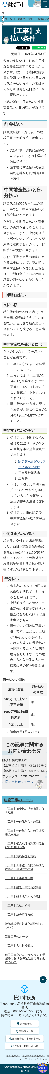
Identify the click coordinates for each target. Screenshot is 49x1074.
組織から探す (25, 18)
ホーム (8, 18)
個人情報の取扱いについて (33, 1056)
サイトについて (13, 1056)
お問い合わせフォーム (17, 781)
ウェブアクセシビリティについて (33, 1059)
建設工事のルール (18, 800)
